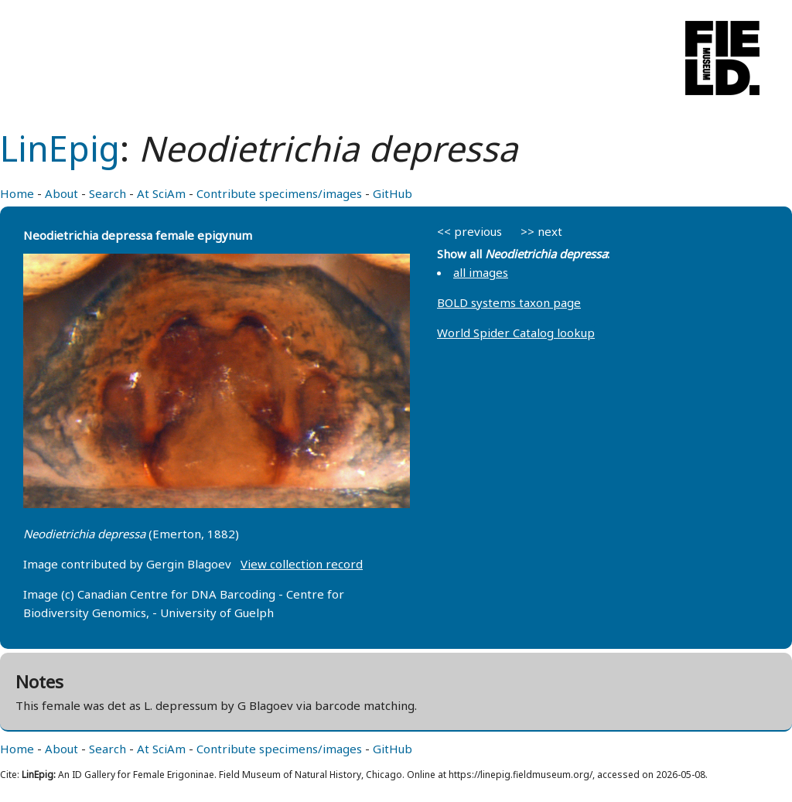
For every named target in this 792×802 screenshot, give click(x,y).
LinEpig (60, 148)
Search (107, 193)
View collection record (302, 564)
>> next (541, 231)
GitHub (392, 193)
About (61, 193)
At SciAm (161, 193)
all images (480, 272)
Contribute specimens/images (279, 193)
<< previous (469, 231)
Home (17, 193)
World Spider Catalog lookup (516, 332)
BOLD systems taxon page (509, 302)
